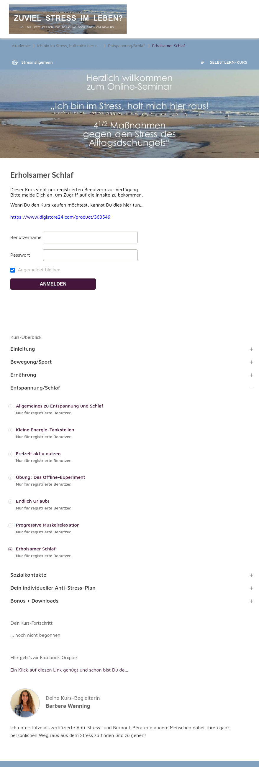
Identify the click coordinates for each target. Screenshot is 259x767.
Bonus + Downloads (34, 601)
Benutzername (25, 237)
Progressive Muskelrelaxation (48, 524)
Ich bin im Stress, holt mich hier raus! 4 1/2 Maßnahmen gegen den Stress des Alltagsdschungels (69, 45)
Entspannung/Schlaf (126, 45)
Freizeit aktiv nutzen (38, 453)
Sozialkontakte (28, 575)
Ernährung (23, 375)
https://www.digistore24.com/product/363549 (60, 217)
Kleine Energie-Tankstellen (45, 429)
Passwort (20, 255)
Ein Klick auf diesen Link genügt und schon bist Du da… (69, 669)
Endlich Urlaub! (33, 501)
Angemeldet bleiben (35, 269)
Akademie (21, 45)
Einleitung (22, 349)
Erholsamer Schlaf (36, 548)
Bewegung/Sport (31, 362)
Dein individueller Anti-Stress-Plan (53, 588)
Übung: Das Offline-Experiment (50, 477)
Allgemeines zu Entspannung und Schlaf (59, 405)
